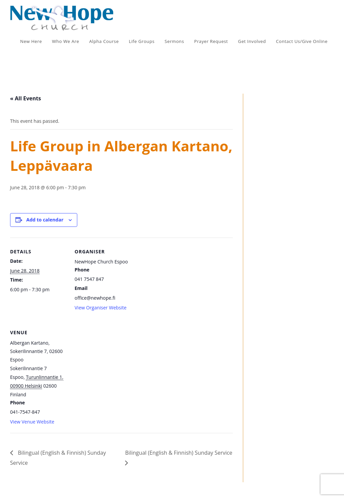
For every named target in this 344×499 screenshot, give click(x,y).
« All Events (25, 98)
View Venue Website (32, 421)
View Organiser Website (101, 307)
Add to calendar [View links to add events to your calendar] (44, 219)
